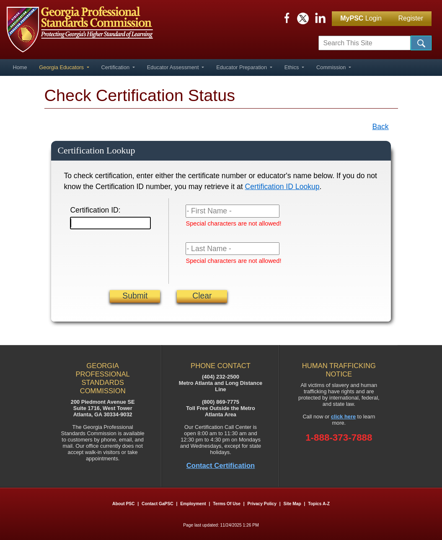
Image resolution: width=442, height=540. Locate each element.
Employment (193, 503)
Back (380, 126)
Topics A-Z (319, 503)
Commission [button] (331, 67)
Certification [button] (116, 67)
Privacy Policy (262, 503)
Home (20, 67)
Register (410, 18)
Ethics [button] (292, 67)
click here (343, 416)
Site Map (292, 503)
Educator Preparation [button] (242, 67)
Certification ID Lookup (282, 186)
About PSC (123, 503)
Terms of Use (226, 503)
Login (361, 18)
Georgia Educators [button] (62, 67)
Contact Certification (220, 466)
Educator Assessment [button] (173, 67)
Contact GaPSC (157, 503)
